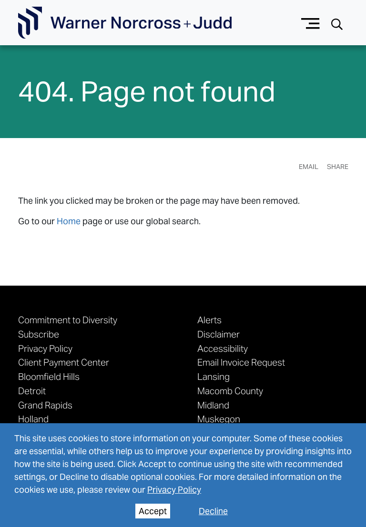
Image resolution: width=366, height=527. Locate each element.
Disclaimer (218, 334)
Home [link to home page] (69, 221)
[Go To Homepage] (125, 23)
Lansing (213, 376)
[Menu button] (310, 22)
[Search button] (336, 23)
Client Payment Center (63, 362)
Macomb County (230, 391)
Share (337, 166)
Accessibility (222, 348)
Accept (153, 511)
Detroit (32, 391)
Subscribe (38, 334)
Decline (213, 511)
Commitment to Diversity (67, 320)
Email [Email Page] (308, 166)
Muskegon (218, 419)
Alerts (209, 320)
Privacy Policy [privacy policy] (174, 489)
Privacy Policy (45, 348)
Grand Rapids (45, 405)
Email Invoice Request (241, 362)
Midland (213, 405)
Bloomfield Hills (49, 376)
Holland (33, 419)
